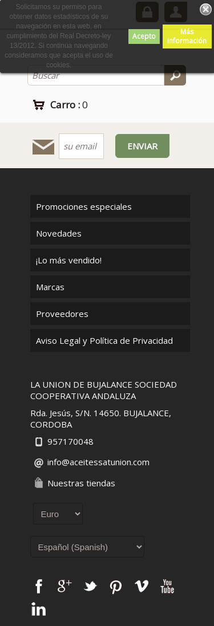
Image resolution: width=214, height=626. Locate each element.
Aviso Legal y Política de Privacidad (104, 340)
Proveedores (62, 313)
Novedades (59, 233)
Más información (187, 36)
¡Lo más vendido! (69, 260)
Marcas (50, 286)
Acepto (144, 36)
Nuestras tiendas (81, 483)
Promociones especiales (84, 206)
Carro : (69, 104)
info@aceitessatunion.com (98, 462)
